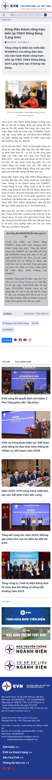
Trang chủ (6, 20)
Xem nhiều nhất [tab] (23, 361)
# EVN (35, 323)
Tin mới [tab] (6, 361)
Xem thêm (6, 601)
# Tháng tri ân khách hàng (16, 323)
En (48, 15)
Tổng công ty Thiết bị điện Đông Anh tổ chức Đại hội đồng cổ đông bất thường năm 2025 (25, 587)
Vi (45, 15)
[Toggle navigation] (4, 15)
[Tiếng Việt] (26, 5)
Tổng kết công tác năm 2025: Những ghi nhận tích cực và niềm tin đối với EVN (25, 539)
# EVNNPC (8, 329)
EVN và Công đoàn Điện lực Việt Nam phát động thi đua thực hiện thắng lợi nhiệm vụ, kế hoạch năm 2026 (25, 446)
